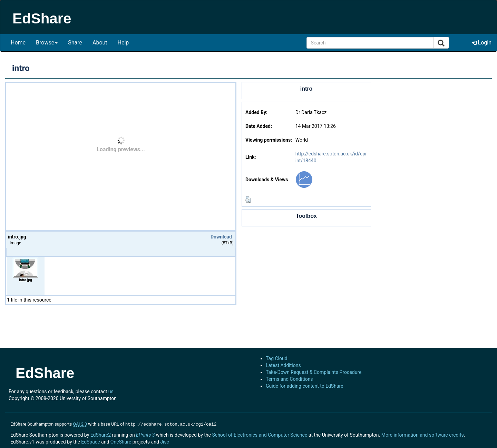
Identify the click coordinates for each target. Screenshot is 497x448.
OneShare (120, 441)
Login (481, 42)
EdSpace (90, 441)
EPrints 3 (145, 434)
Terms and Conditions (289, 379)
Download (221, 237)
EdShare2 (100, 434)
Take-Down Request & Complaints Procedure (313, 372)
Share (75, 42)
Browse (47, 42)
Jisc (164, 441)
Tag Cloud (277, 358)
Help (123, 42)
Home (18, 42)
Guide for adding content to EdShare (304, 386)
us (111, 391)
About (99, 42)
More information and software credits (422, 434)
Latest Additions (283, 365)
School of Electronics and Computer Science (259, 434)
